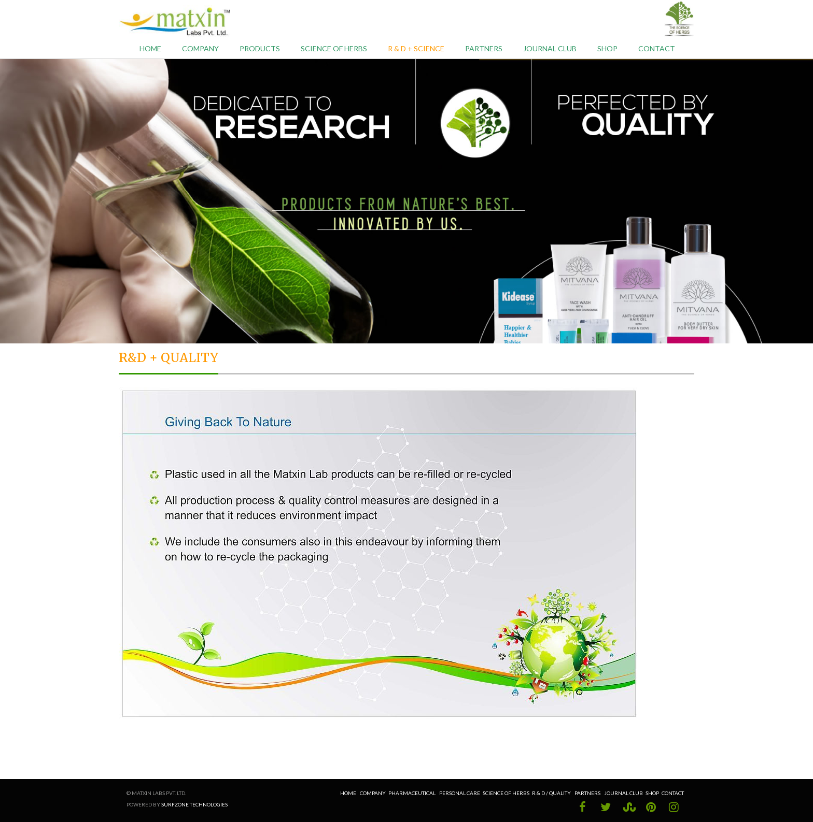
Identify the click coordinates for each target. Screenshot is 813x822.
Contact (656, 48)
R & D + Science (416, 48)
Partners (483, 48)
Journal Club (550, 48)
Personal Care (459, 793)
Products (260, 48)
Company (200, 48)
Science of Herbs (334, 48)
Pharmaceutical (412, 793)
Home (150, 48)
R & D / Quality (552, 793)
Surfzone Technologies (194, 804)
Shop (607, 48)
